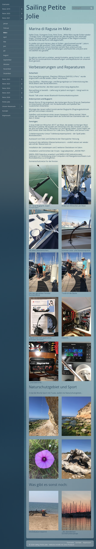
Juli (4, 51)
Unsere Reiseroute (9, 106)
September (7, 60)
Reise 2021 (6, 18)
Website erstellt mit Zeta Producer (61, 545)
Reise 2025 (6, 93)
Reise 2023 (6, 84)
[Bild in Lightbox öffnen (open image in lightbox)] (43, 184)
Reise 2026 (6, 97)
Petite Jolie (6, 102)
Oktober (6, 64)
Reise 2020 (6, 13)
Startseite (5, 4)
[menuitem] (12, 4)
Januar (5, 23)
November (7, 69)
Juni (4, 46)
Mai (4, 42)
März (5, 33)
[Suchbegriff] (83, 8)
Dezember (7, 73)
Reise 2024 (6, 88)
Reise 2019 (6, 9)
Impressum (6, 115)
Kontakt (5, 111)
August (5, 55)
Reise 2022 (6, 79)
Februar (6, 28)
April (4, 37)
